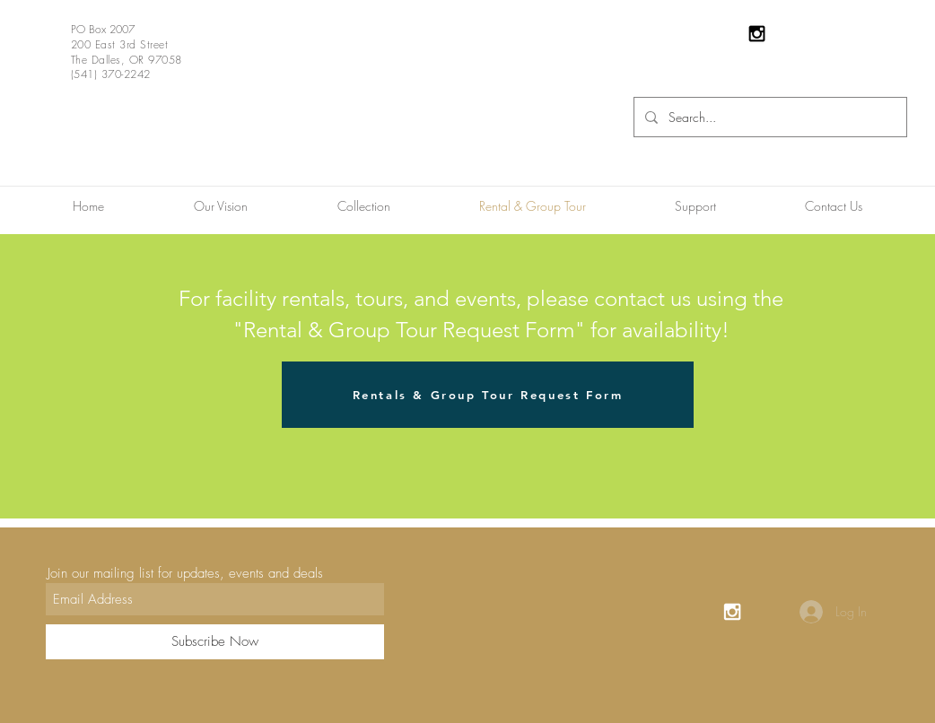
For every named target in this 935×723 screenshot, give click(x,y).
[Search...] (768, 117)
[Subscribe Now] (215, 641)
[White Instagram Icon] (732, 611)
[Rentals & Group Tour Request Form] (488, 395)
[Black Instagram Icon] (757, 33)
